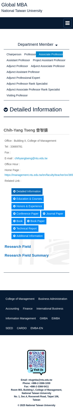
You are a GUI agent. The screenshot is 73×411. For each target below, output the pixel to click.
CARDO (22, 328)
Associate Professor (51, 54)
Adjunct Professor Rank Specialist (27, 83)
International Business (49, 308)
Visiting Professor (17, 95)
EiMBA (56, 318)
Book (18, 221)
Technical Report (25, 228)
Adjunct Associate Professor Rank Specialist (33, 89)
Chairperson (14, 54)
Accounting (12, 308)
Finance (28, 308)
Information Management (21, 318)
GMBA (44, 318)
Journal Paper (53, 213)
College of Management (20, 298)
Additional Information (28, 235)
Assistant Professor (18, 60)
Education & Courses (27, 198)
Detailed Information (27, 191)
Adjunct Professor (17, 66)
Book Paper (36, 221)
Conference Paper (26, 213)
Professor (30, 54)
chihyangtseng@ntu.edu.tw (31, 158)
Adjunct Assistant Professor (23, 71)
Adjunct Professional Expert (23, 77)
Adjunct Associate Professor (48, 66)
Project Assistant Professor (49, 60)
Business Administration (52, 298)
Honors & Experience (27, 206)
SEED (9, 328)
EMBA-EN (36, 328)
